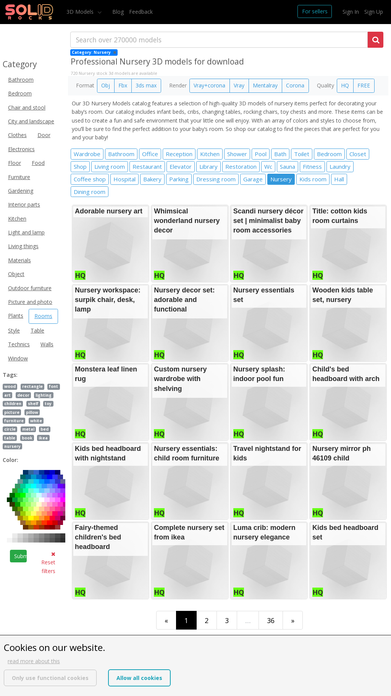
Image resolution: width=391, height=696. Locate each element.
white (36, 420)
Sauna (287, 166)
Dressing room (216, 179)
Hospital (124, 179)
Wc (268, 166)
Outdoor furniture (30, 288)
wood (10, 386)
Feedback (141, 11)
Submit (20, 556)
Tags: (10, 374)
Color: (10, 459)
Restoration (241, 166)
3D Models (80, 11)
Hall (339, 179)
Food (38, 162)
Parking (179, 179)
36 (271, 620)
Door (43, 135)
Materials (19, 260)
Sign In (351, 11)
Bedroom (20, 93)
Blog (118, 11)
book (27, 438)
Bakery (152, 179)
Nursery (281, 179)
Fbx (122, 85)
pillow (32, 412)
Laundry (340, 166)
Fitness (312, 166)
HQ (345, 85)
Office (150, 154)
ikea (43, 438)
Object (16, 274)
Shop (80, 166)
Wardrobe (87, 154)
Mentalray (265, 85)
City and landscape (31, 121)
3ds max (146, 85)
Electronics (21, 149)
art (7, 395)
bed (44, 429)
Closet (357, 154)
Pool (261, 154)
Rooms (43, 316)
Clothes (17, 135)
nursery (12, 446)
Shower (237, 154)
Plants (15, 315)
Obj (105, 85)
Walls (46, 344)
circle (10, 429)
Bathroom (21, 79)
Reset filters (48, 563)
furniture (14, 420)
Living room (109, 166)
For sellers (315, 11)
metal (28, 429)
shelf (33, 403)
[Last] (293, 620)
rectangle (32, 386)
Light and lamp (26, 232)
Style (14, 330)
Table (37, 330)
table (9, 438)
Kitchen (17, 218)
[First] (166, 620)
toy (48, 403)
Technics (19, 344)
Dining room (89, 191)
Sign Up (373, 11)
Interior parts (24, 204)
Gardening (20, 190)
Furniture (19, 177)
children (12, 403)
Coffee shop (90, 179)
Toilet (301, 154)
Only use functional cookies (50, 677)
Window (18, 358)
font (53, 386)
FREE (363, 85)
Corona (295, 85)
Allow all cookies (139, 677)
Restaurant (147, 166)
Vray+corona (209, 85)
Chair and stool (26, 107)
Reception (179, 154)
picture (11, 412)
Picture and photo (30, 301)
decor (23, 395)
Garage (253, 179)
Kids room (312, 179)
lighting (44, 395)
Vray (239, 85)
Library (208, 166)
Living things (23, 246)
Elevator (181, 166)
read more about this (34, 661)
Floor (14, 162)
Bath (280, 154)
